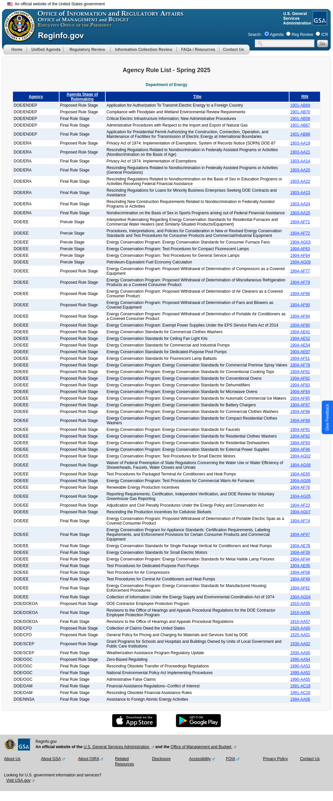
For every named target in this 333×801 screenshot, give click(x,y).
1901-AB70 (300, 112)
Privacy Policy (275, 758)
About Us (12, 758)
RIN (304, 96)
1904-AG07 (300, 512)
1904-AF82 (300, 378)
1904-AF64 (300, 255)
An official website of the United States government (56, 4)
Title (197, 96)
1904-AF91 (300, 429)
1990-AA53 (300, 666)
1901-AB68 (300, 134)
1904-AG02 (300, 456)
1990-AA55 (300, 679)
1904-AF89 (300, 420)
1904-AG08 (300, 465)
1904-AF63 (300, 249)
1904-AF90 (300, 305)
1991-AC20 (300, 692)
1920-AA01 (300, 635)
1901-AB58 (300, 118)
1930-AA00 (300, 653)
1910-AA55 (300, 603)
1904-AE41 (300, 332)
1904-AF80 (300, 325)
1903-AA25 (300, 213)
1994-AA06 (300, 699)
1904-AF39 (300, 552)
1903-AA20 (300, 170)
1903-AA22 (300, 181)
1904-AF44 (300, 559)
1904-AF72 (300, 233)
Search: (255, 34)
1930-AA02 (300, 644)
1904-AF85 (300, 398)
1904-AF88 (300, 411)
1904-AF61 (300, 588)
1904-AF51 (300, 358)
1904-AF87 (300, 405)
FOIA (230, 758)
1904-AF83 (300, 385)
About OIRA (88, 758)
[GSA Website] (319, 22)
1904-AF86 (300, 293)
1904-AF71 (300, 222)
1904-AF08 (300, 572)
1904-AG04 (300, 597)
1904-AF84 (300, 391)
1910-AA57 (300, 621)
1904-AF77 (300, 271)
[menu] (45, 49)
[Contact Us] (234, 53)
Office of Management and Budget (201, 747)
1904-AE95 (300, 565)
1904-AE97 (300, 352)
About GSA (51, 758)
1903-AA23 (300, 192)
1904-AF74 (300, 521)
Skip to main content (170, 3)
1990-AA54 (300, 659)
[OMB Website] (17, 38)
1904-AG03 (300, 242)
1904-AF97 (300, 534)
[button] (45, 49)
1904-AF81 (300, 371)
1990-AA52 (300, 672)
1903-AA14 (300, 161)
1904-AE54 (300, 345)
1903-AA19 (300, 143)
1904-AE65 (300, 474)
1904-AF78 (300, 365)
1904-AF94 (300, 316)
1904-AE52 (300, 338)
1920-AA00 (300, 628)
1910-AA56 (300, 612)
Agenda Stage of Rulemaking (82, 96)
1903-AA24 (300, 204)
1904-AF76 (300, 487)
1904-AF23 (300, 505)
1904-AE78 (300, 546)
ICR (324, 34)
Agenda (276, 34)
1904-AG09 (300, 262)
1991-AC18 (300, 686)
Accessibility (200, 758)
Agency (36, 96)
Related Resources (124, 761)
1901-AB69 (300, 105)
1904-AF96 (300, 449)
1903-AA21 (300, 152)
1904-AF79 (300, 282)
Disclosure (161, 758)
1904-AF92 (300, 436)
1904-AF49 (300, 579)
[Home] (15, 53)
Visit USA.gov (18, 780)
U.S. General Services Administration (116, 747)
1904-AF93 (300, 443)
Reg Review (302, 34)
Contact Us (310, 758)
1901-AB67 (300, 125)
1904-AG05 (300, 496)
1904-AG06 (300, 480)
